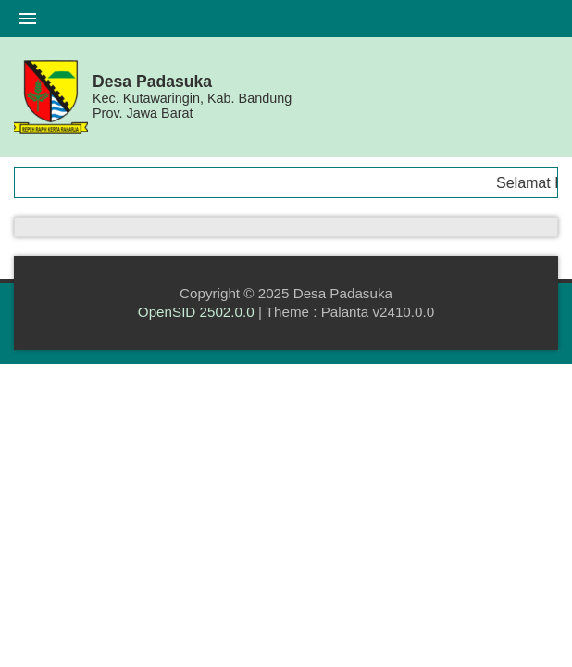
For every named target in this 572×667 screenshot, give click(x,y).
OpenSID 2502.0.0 (196, 312)
